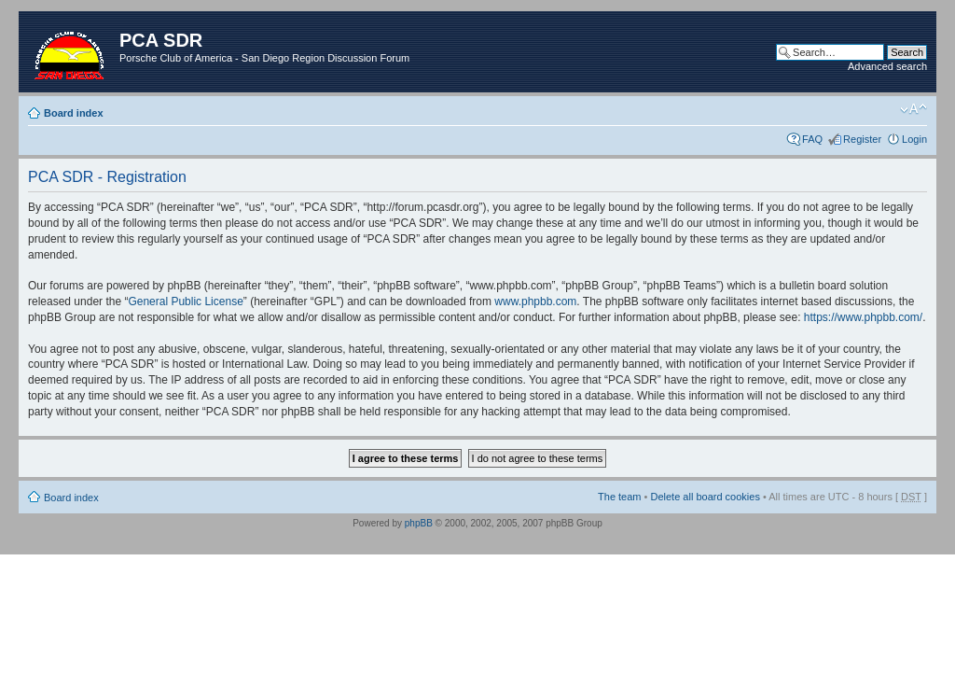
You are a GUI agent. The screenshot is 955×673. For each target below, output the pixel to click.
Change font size (913, 109)
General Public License (185, 301)
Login (914, 139)
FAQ (812, 139)
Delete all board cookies (704, 496)
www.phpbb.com (535, 301)
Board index (74, 113)
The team (619, 496)
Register (862, 139)
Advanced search (887, 66)
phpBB (419, 523)
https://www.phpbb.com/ (863, 317)
